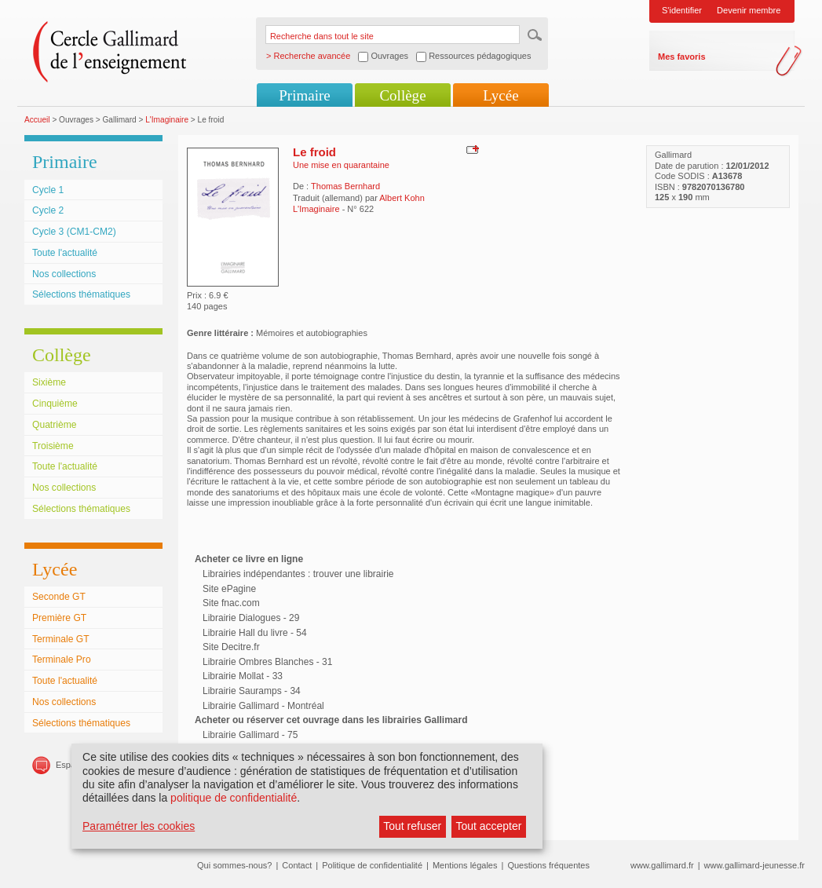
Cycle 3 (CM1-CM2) (74, 231)
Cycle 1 (48, 190)
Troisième (53, 445)
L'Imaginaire (166, 119)
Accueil (37, 119)
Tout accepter (488, 826)
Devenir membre (748, 10)
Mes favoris (682, 56)
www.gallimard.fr (662, 865)
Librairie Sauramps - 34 (252, 690)
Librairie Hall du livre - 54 (255, 632)
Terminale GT (61, 639)
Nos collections (64, 274)
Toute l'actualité (64, 252)
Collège (402, 95)
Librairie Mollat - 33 (243, 676)
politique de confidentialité (233, 797)
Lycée (500, 95)
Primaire (304, 95)
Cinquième (55, 403)
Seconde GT (59, 596)
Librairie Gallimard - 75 (250, 734)
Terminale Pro (61, 659)
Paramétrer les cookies (138, 826)
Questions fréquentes (548, 865)
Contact (297, 865)
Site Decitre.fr (231, 646)
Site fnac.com (231, 602)
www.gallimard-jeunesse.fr (754, 865)
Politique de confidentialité (372, 865)
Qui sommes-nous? (234, 865)
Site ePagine (229, 588)
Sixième (49, 382)
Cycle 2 (48, 210)
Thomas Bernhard (345, 186)
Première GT (59, 617)
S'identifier (682, 10)
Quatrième (54, 424)
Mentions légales (465, 865)
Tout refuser (412, 826)
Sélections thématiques (81, 294)
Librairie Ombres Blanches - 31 (267, 661)
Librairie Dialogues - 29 (251, 617)
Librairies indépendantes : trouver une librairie (298, 573)
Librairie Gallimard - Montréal (263, 705)
